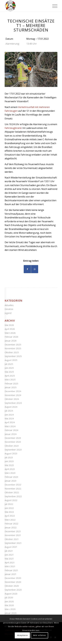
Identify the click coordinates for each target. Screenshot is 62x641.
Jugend (8, 312)
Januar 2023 (10, 480)
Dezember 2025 (13, 344)
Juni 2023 (9, 461)
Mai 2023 (9, 465)
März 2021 (10, 566)
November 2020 (13, 581)
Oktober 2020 (12, 585)
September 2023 (13, 449)
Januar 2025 (10, 387)
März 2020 (10, 609)
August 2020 (11, 593)
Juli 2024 (9, 410)
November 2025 (13, 348)
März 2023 (10, 472)
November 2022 (13, 488)
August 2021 (11, 546)
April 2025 (10, 375)
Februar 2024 (11, 430)
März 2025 (10, 379)
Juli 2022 (9, 504)
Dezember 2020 (13, 578)
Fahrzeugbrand (13, 128)
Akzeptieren (22, 635)
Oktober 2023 (12, 445)
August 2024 (11, 406)
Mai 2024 (9, 418)
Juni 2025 (9, 367)
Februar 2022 (11, 523)
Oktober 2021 (12, 539)
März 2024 (10, 426)
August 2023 (11, 453)
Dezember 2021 (13, 531)
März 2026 (10, 332)
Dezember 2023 (13, 437)
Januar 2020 (10, 613)
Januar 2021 (10, 574)
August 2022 (11, 500)
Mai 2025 (9, 371)
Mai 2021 (9, 558)
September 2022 (13, 496)
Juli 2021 (9, 550)
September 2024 (13, 402)
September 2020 (13, 589)
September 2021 (13, 543)
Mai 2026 (9, 325)
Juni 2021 (9, 554)
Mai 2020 (9, 605)
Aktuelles (9, 305)
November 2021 (13, 535)
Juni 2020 (9, 601)
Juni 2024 (9, 414)
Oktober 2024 (12, 399)
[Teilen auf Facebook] (27, 269)
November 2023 (13, 441)
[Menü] (53, 6)
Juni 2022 (9, 508)
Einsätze (9, 309)
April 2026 (10, 328)
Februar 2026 (11, 336)
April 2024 (10, 422)
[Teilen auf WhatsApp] (34, 269)
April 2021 (10, 562)
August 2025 (11, 360)
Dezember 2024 (13, 391)
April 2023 (10, 469)
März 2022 (10, 519)
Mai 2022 (9, 511)
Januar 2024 (10, 434)
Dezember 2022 (13, 484)
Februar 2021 (11, 570)
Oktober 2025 (12, 352)
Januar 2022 (10, 527)
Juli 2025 (9, 364)
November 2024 (13, 395)
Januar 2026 (10, 340)
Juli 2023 (9, 457)
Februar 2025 (11, 383)
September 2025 (13, 356)
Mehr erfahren (39, 635)
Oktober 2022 (12, 492)
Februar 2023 (11, 476)
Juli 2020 (9, 597)
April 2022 (10, 515)
